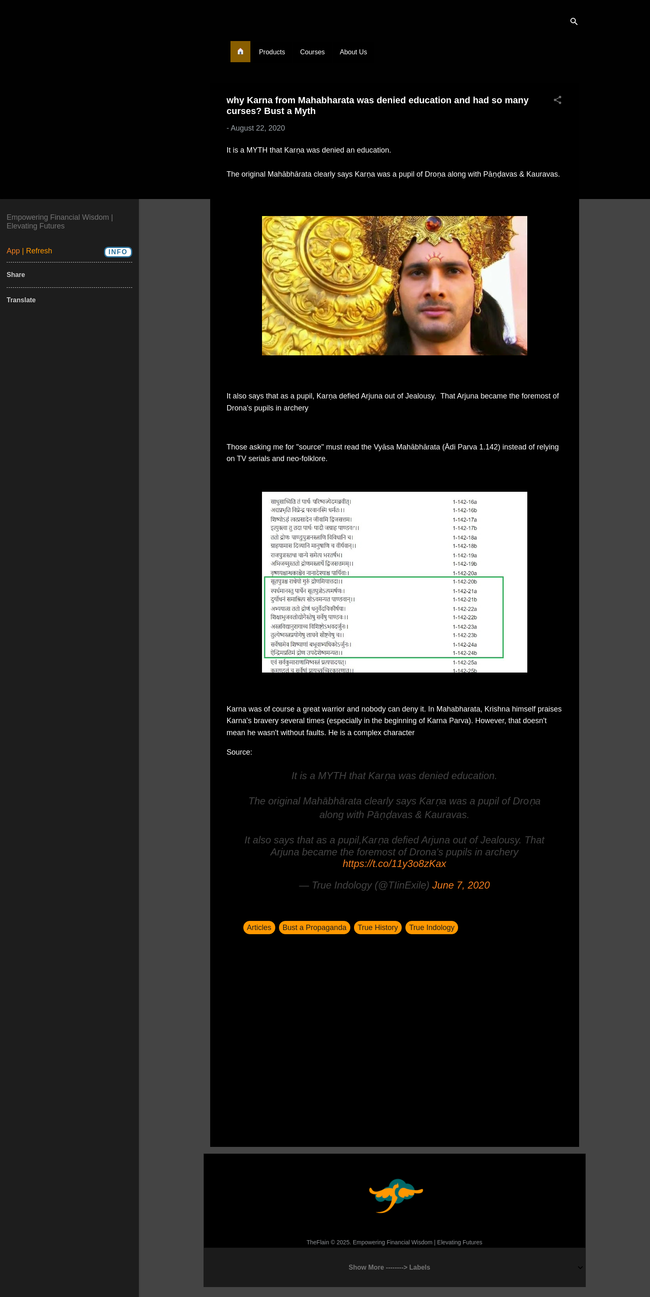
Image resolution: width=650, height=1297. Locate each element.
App (14, 251)
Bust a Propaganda (315, 927)
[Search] (574, 22)
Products (272, 52)
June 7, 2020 (461, 885)
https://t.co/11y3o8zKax (394, 863)
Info (118, 251)
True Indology (431, 927)
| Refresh (37, 251)
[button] (558, 101)
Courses (312, 52)
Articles (259, 927)
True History (378, 927)
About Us (353, 52)
